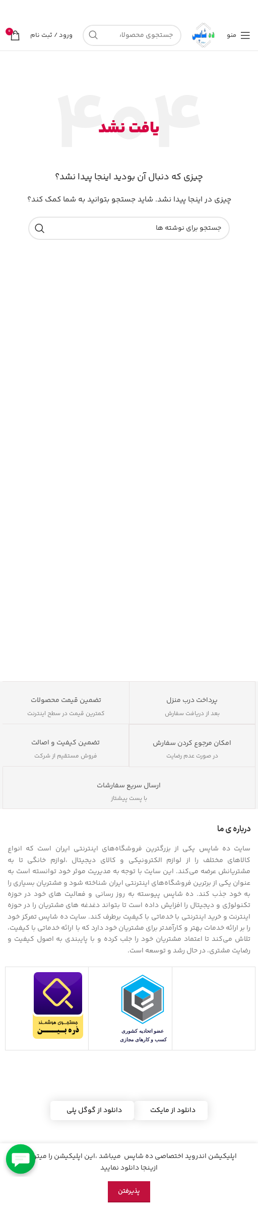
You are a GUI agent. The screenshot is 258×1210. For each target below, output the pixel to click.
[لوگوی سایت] (204, 35)
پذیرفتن (129, 1191)
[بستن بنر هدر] (12, 10)
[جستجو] (132, 35)
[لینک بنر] (144, 10)
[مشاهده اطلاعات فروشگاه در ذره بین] (58, 1005)
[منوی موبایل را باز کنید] (238, 35)
